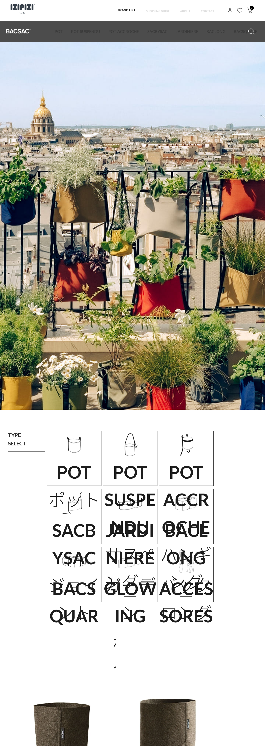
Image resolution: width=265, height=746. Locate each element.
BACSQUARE (187, 31)
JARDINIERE (146, 31)
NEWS (112, 738)
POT (57, 31)
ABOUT (183, 10)
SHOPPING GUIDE (154, 10)
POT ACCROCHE (103, 31)
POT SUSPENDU (77, 31)
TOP (14, 738)
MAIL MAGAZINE (139, 738)
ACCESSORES (228, 31)
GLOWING (207, 31)
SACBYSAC (126, 31)
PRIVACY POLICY (39, 738)
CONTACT (206, 10)
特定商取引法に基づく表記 (79, 738)
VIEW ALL (132, 688)
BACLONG (166, 31)
